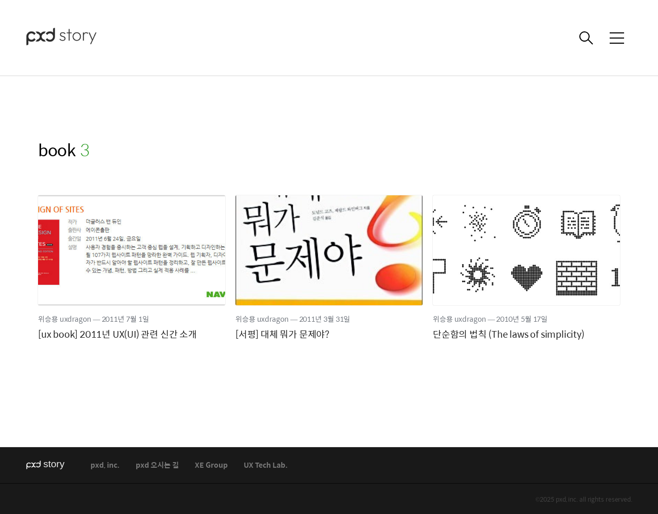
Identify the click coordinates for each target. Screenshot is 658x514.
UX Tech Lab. (266, 465)
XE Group (211, 465)
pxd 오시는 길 (157, 465)
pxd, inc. (105, 465)
